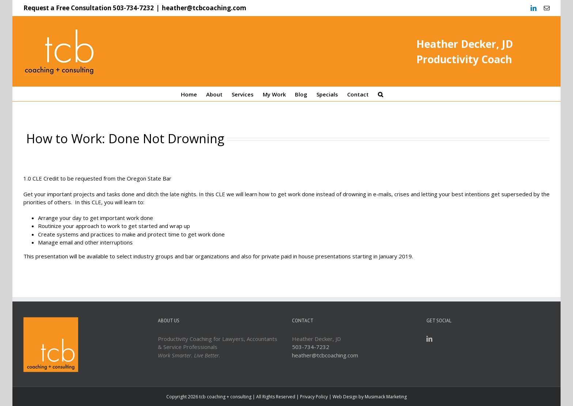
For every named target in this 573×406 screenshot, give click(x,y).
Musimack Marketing (386, 397)
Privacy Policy (314, 397)
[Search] (380, 94)
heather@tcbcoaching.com (204, 8)
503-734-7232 (133, 8)
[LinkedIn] (429, 339)
